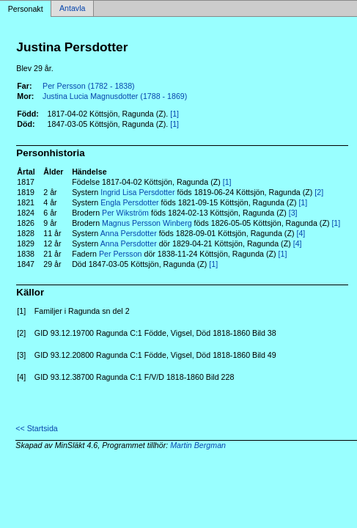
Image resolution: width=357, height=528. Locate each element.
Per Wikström (125, 212)
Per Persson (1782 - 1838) (89, 85)
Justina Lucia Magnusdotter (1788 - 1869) (115, 96)
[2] (318, 192)
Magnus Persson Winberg (147, 223)
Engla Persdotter (129, 202)
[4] (300, 233)
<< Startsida (36, 428)
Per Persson (120, 253)
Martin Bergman (198, 445)
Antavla (72, 8)
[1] (174, 113)
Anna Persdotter (128, 233)
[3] (293, 212)
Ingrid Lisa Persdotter (137, 192)
